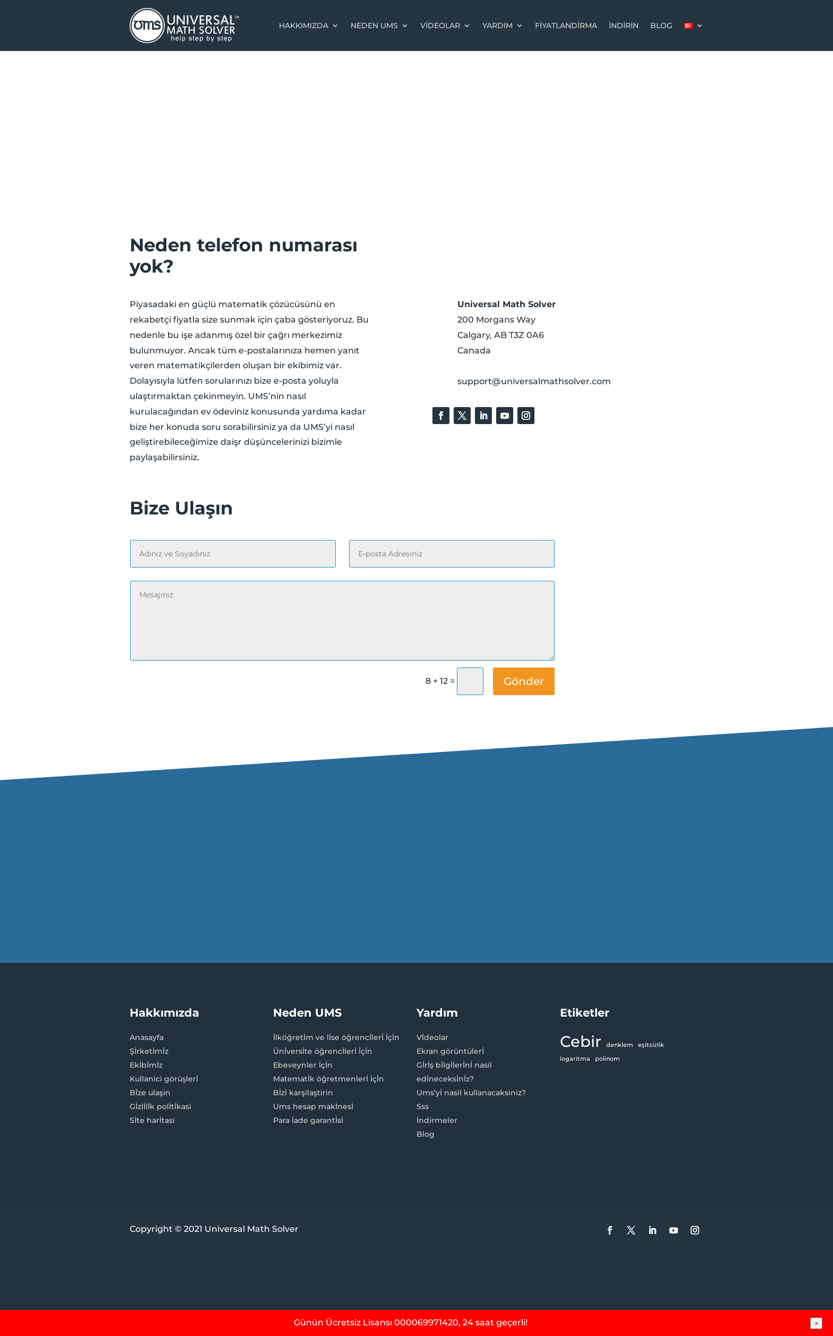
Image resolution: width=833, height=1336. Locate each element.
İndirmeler (436, 1120)
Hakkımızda (303, 25)
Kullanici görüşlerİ (164, 1079)
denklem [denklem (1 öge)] (619, 1045)
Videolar (440, 25)
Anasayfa (147, 1037)
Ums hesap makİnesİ (313, 1106)
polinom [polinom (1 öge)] (607, 1058)
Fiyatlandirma (566, 25)
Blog (661, 25)
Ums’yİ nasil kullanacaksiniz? (471, 1092)
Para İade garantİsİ (308, 1120)
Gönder (524, 681)
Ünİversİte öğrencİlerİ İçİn (322, 1051)
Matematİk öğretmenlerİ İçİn (328, 1079)
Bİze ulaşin (150, 1092)
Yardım (497, 25)
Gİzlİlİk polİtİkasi (160, 1106)
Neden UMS (374, 25)
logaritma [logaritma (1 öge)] (575, 1058)
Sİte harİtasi (152, 1120)
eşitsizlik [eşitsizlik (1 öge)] (651, 1045)
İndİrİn (624, 25)
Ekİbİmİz (146, 1065)
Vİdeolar (432, 1037)
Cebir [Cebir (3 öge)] (580, 1041)
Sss (422, 1106)
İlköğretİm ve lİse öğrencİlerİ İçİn (336, 1037)
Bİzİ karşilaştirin (303, 1092)
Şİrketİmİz (149, 1051)
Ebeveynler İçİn (303, 1065)
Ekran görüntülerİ (450, 1051)
